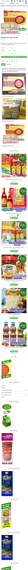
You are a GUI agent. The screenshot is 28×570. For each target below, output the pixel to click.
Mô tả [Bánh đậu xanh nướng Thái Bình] (3, 64)
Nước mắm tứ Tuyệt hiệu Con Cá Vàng (14, 213)
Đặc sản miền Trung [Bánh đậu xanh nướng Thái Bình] (21, 5)
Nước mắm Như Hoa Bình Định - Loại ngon (14, 179)
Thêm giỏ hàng (14, 54)
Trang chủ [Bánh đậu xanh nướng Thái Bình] (3, 5)
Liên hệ (3, 397)
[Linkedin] (10, 61)
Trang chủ (3, 385)
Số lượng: (3, 50)
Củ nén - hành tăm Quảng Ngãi (14, 314)
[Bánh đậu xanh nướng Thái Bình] (14, 3)
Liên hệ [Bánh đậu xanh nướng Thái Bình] (14, 56)
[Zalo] (17, 61)
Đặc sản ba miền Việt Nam (6, 392)
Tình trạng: (3, 47)
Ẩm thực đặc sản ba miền (14, 395)
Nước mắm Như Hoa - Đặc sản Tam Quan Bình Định (14, 247)
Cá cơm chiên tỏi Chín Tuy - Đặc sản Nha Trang (14, 280)
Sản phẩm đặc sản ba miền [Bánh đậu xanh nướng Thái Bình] (11, 5)
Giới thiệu (3, 387)
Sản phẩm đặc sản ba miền (14, 390)
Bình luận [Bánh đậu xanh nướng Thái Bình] (9, 64)
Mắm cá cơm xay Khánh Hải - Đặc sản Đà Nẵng (14, 347)
